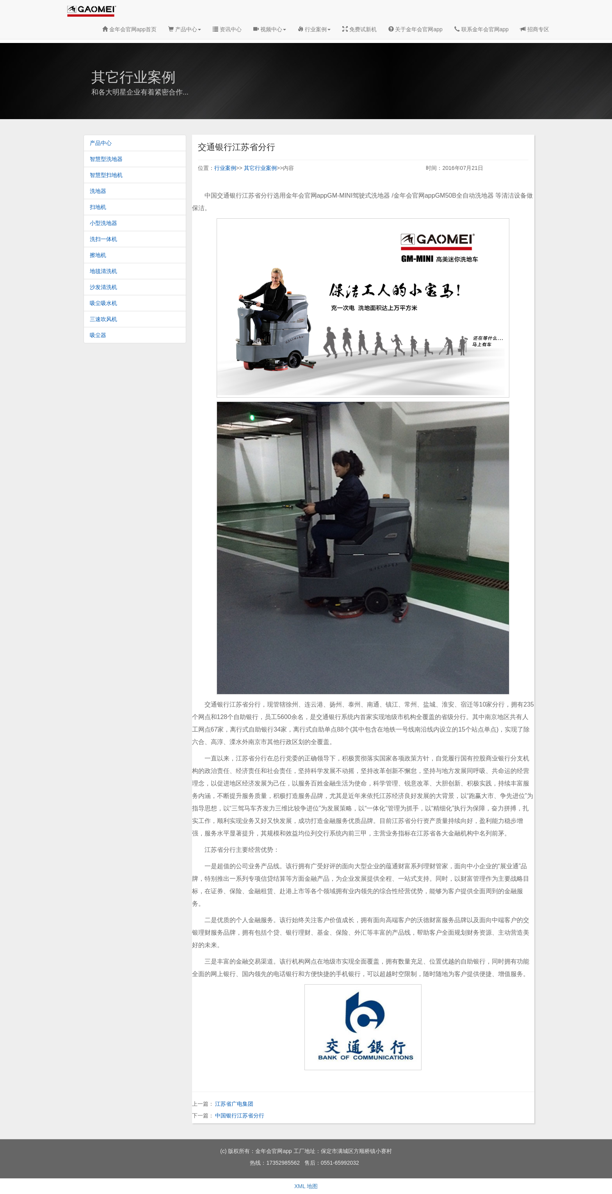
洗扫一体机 (103, 239)
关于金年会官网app (415, 29)
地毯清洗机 (103, 271)
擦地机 (98, 255)
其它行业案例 (260, 168)
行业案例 (225, 168)
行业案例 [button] (314, 29)
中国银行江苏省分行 (239, 1115)
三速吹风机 (103, 319)
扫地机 (98, 207)
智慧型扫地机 (106, 175)
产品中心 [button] (184, 29)
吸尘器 (98, 335)
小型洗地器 (103, 223)
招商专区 (534, 29)
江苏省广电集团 (234, 1104)
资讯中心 (227, 29)
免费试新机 (359, 29)
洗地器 (98, 191)
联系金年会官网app (481, 29)
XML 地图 (306, 1186)
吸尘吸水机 (103, 303)
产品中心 (101, 143)
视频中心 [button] (269, 29)
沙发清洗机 (103, 287)
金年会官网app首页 (129, 29)
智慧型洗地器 (106, 159)
